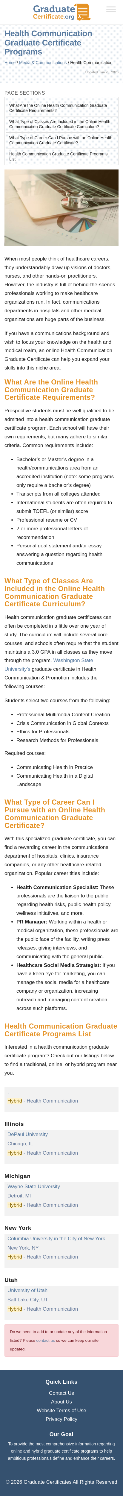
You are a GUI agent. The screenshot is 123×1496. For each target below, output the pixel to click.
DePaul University (27, 1134)
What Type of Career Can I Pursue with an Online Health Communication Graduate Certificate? (60, 140)
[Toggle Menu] (111, 9)
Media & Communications (43, 62)
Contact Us (61, 1393)
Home (10, 62)
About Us (61, 1402)
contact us (45, 1340)
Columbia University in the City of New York (56, 1238)
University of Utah (27, 1290)
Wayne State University (33, 1186)
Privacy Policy (61, 1419)
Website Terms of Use (61, 1410)
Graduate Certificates (48, 1482)
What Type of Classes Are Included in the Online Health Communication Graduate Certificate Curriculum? (59, 124)
